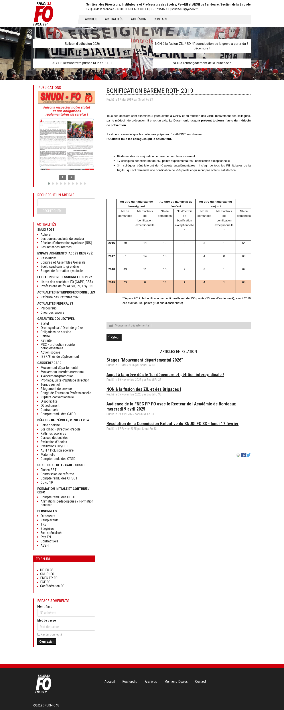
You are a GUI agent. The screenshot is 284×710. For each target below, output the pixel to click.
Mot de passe (46, 620)
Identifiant (44, 606)
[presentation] (62, 177)
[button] (49, 183)
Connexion (46, 641)
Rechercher (52, 211)
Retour (115, 338)
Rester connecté (51, 634)
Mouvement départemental (132, 326)
